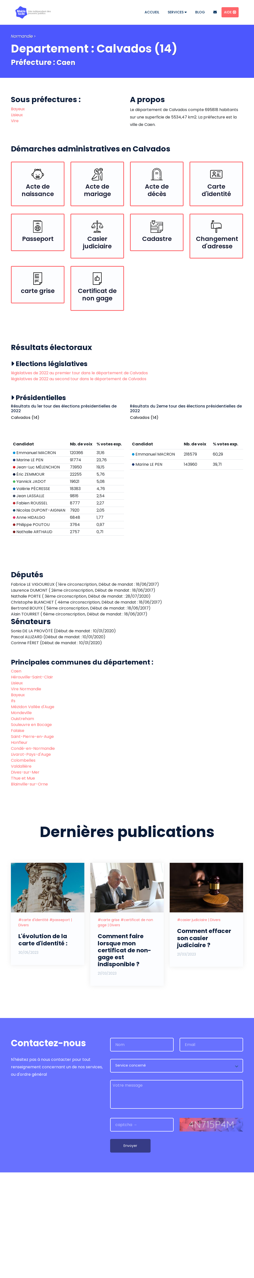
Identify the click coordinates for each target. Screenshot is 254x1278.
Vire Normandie (26, 795)
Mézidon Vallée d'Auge (32, 812)
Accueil (152, 12)
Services (177, 12)
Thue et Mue (23, 884)
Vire (15, 121)
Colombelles (23, 866)
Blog (200, 12)
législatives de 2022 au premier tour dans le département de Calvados (79, 376)
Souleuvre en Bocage (31, 830)
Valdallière (21, 872)
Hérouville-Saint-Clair (32, 783)
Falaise (17, 836)
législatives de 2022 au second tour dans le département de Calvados (78, 382)
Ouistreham (22, 824)
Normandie (22, 36)
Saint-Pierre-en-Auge (32, 842)
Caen (67, 62)
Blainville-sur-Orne (29, 890)
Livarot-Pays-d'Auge (31, 860)
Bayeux (18, 109)
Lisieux (17, 115)
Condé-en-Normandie (33, 854)
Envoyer (130, 1251)
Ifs (13, 807)
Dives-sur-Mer (25, 878)
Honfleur (19, 848)
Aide (230, 12)
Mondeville (21, 818)
